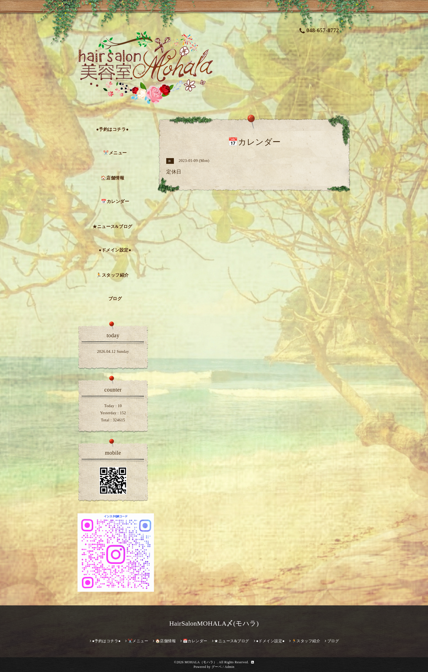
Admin (229, 667)
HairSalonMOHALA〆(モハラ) (214, 623)
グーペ (217, 667)
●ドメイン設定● (115, 250)
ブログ (115, 298)
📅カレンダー (115, 201)
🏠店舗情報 (112, 178)
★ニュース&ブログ (112, 226)
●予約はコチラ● (112, 129)
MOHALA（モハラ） (201, 662)
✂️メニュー (115, 152)
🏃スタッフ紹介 (112, 275)
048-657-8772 (319, 30)
